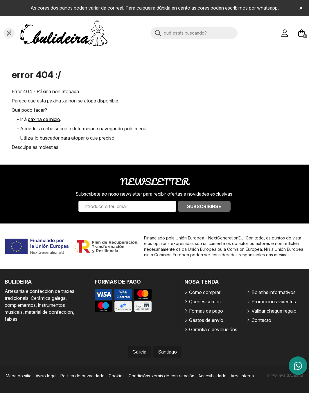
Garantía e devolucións (213, 329)
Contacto (261, 320)
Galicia (139, 352)
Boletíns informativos (273, 292)
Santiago (167, 352)
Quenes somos (205, 301)
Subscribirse (204, 206)
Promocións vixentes (273, 301)
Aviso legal (46, 375)
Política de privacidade (82, 375)
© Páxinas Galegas (285, 376)
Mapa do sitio (19, 375)
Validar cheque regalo (274, 311)
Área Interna (242, 375)
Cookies (117, 375)
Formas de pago (206, 311)
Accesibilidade (212, 375)
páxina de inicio (44, 119)
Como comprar (204, 292)
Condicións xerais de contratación (161, 375)
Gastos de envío (206, 320)
